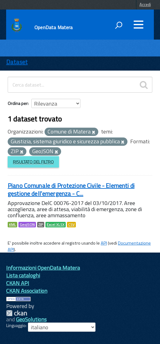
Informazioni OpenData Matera (43, 268)
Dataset (17, 62)
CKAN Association (26, 291)
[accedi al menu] (138, 24)
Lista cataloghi (23, 275)
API (104, 243)
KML (12, 224)
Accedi (145, 5)
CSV (71, 224)
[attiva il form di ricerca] (118, 25)
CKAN (16, 313)
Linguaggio (15, 326)
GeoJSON (27, 224)
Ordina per (18, 103)
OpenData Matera (53, 27)
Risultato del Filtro (33, 162)
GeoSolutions (31, 319)
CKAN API (17, 283)
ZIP (40, 224)
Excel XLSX (55, 224)
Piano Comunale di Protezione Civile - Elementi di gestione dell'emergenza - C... (71, 189)
